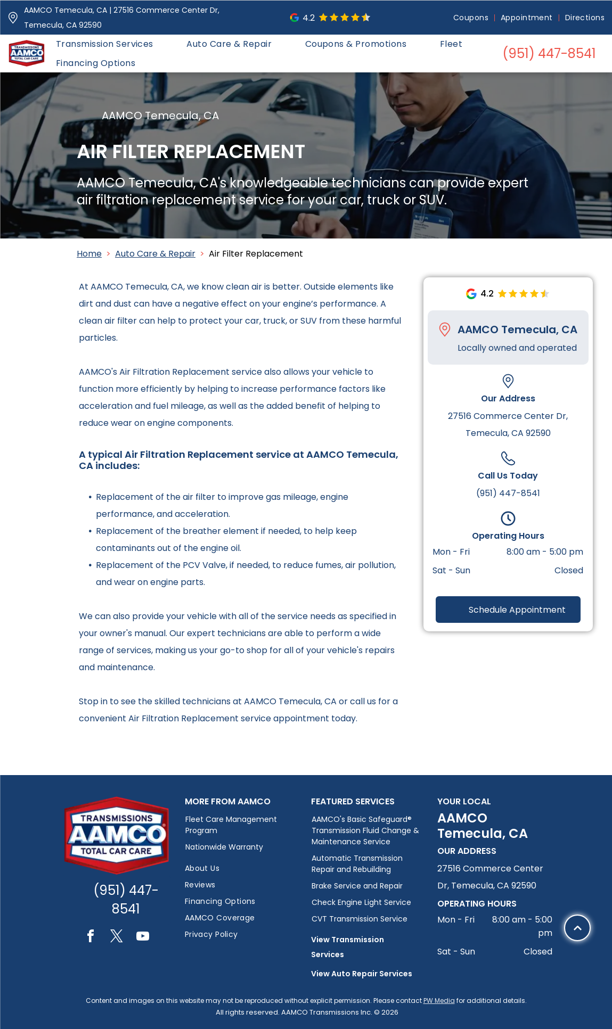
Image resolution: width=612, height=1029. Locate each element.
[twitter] (116, 938)
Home (89, 254)
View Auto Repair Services (361, 973)
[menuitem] (471, 18)
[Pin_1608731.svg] (13, 17)
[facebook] (90, 938)
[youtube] (142, 938)
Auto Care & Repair (155, 254)
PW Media (439, 1000)
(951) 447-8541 (508, 493)
